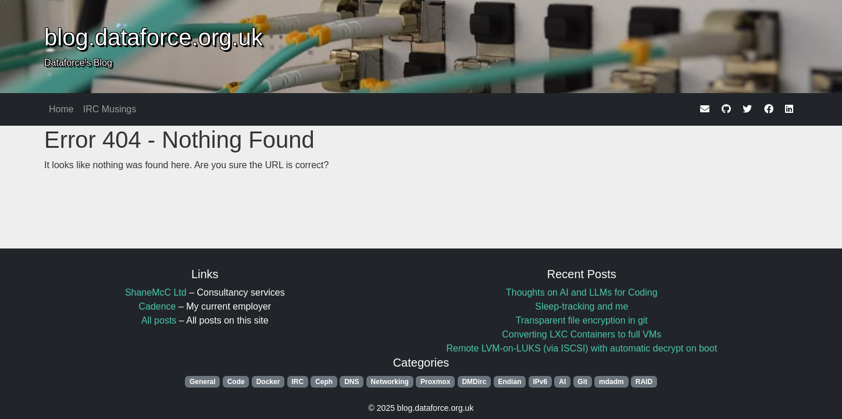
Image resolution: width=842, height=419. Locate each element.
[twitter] (747, 109)
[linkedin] (789, 109)
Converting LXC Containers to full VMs (581, 334)
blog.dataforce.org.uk (153, 37)
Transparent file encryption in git (582, 320)
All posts (158, 320)
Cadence (157, 306)
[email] (704, 109)
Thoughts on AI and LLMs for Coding (582, 292)
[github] (726, 109)
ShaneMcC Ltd (156, 292)
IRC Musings (110, 109)
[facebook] (768, 109)
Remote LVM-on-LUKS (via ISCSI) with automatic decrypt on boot (581, 348)
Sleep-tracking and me (581, 306)
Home (61, 109)
